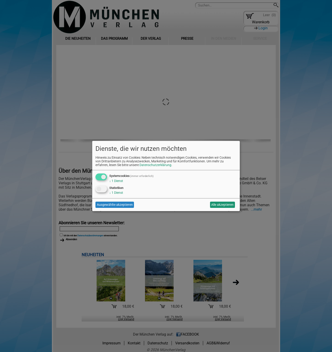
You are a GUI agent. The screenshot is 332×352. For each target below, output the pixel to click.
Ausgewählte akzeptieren (115, 204)
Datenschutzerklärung (155, 165)
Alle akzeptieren (222, 204)
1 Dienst (116, 181)
